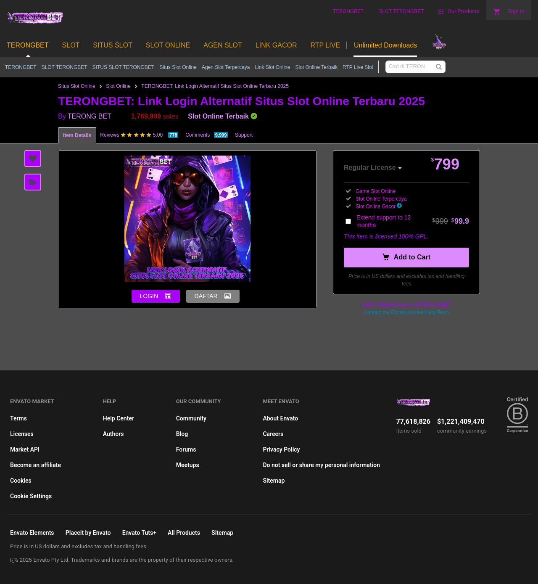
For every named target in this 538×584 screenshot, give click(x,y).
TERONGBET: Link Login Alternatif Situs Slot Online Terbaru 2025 (215, 86)
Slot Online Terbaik (316, 67)
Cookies (21, 480)
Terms (18, 418)
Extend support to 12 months (412, 221)
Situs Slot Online (178, 67)
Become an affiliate (35, 465)
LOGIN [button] (149, 296)
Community (191, 418)
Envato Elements (32, 532)
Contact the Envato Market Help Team (406, 312)
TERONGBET (21, 67)
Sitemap (274, 480)
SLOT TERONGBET (64, 67)
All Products (184, 532)
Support (244, 135)
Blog (182, 434)
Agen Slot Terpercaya (226, 67)
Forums (186, 449)
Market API (25, 449)
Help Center (118, 418)
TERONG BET (89, 116)
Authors (113, 434)
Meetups (187, 465)
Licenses (22, 434)
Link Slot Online (272, 67)
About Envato (280, 418)
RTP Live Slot (358, 67)
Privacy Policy (281, 449)
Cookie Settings (31, 496)
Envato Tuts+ (139, 532)
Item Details (77, 135)
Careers (273, 434)
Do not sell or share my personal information (321, 465)
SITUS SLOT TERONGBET (123, 67)
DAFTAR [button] (206, 296)
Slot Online (118, 86)
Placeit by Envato (88, 532)
